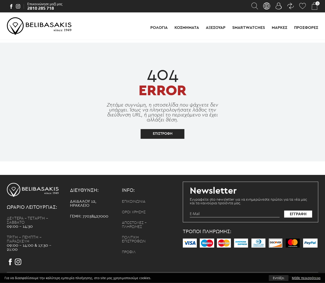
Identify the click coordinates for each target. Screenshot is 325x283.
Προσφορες (306, 28)
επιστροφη (162, 134)
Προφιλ (129, 254)
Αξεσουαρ (215, 28)
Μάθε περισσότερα (306, 278)
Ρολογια (159, 28)
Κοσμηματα (186, 28)
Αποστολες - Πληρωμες (135, 226)
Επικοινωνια (134, 202)
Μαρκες (279, 28)
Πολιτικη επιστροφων (134, 241)
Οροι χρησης (134, 213)
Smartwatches (248, 28)
